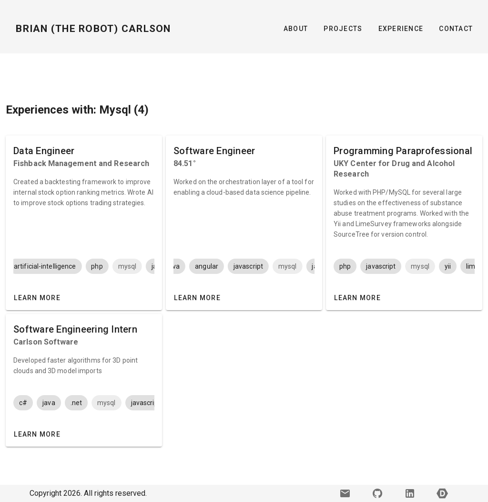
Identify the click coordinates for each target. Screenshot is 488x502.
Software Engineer (214, 151)
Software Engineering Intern (75, 329)
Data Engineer (43, 151)
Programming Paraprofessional (403, 151)
